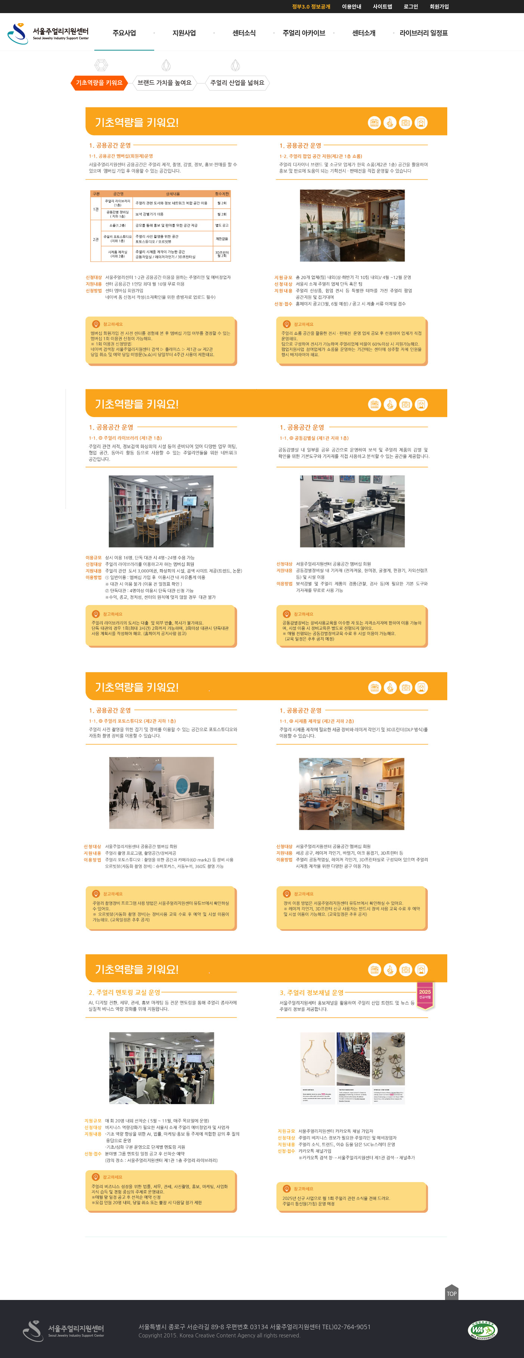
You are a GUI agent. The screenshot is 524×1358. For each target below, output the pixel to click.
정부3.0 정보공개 (311, 6)
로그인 (411, 6)
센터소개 (363, 32)
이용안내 (352, 6)
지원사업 (184, 32)
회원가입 (439, 6)
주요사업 (124, 32)
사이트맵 (382, 6)
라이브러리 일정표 (424, 32)
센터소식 (244, 32)
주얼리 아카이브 (304, 32)
